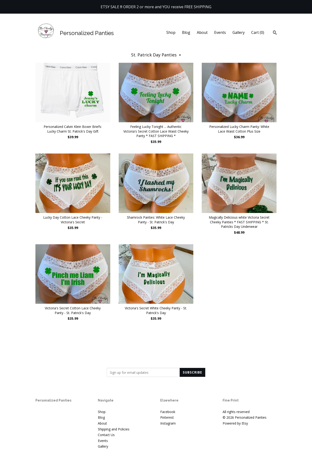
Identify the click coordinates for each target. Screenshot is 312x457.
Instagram (168, 423)
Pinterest (167, 417)
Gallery (238, 32)
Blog (186, 32)
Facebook (167, 412)
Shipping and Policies (113, 429)
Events (220, 32)
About (202, 32)
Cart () (257, 32)
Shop (170, 32)
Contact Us (106, 435)
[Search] (275, 33)
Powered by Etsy (235, 423)
